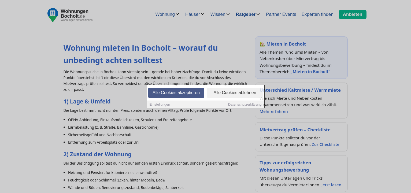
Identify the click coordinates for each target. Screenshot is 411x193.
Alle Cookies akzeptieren (176, 93)
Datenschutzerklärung (244, 105)
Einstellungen (160, 105)
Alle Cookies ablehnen (234, 93)
